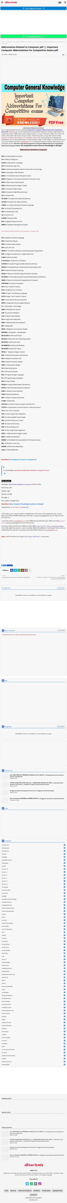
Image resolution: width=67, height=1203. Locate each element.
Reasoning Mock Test (34, 1010)
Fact (34, 917)
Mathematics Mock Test (34, 974)
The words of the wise (34, 1049)
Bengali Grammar (34, 860)
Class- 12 (34, 884)
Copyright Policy (57, 1190)
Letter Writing (34, 962)
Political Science (34, 998)
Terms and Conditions (24, 1190)
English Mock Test (34, 905)
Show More (60, 726)
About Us (13, 1190)
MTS (34, 980)
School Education (34, 1025)
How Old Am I (34, 944)
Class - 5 (34, 875)
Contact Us (33, 1195)
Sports (34, 1034)
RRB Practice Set (34, 1022)
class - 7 (34, 878)
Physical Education (34, 995)
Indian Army (34, 947)
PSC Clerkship (34, 1001)
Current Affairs (34, 890)
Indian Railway (34, 950)
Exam (34, 914)
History (34, 938)
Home (3, 42)
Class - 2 (34, 872)
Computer (9, 42)
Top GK (34, 1052)
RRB (34, 1019)
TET (34, 1046)
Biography (34, 863)
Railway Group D (34, 1007)
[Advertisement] (33, 22)
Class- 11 (34, 881)
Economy (34, 893)
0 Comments (61, 630)
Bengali (34, 857)
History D (34, 941)
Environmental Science (34, 908)
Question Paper (34, 1004)
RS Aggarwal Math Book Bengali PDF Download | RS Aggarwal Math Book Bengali (32, 790)
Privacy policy (46, 1190)
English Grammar (34, 902)
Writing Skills (34, 1064)
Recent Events (34, 1013)
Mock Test (34, 977)
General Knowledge (34, 923)
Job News (34, 953)
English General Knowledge (34, 899)
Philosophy (34, 992)
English (34, 896)
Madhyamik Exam (34, 968)
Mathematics (34, 971)
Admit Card (34, 845)
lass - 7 (34, 959)
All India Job (34, 848)
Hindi (34, 935)
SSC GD (34, 1040)
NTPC (34, 983)
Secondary (34, 1031)
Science (34, 1028)
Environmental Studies (34, 911)
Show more (60, 588)
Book (34, 866)
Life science (34, 965)
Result (34, 1016)
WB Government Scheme (34, 1055)
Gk (34, 932)
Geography (34, 926)
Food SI (34, 920)
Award (34, 854)
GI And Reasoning (34, 929)
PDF (34, 989)
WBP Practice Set (34, 1061)
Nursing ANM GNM (34, 986)
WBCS (34, 1058)
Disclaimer (37, 1190)
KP (34, 956)
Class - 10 (34, 869)
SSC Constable (34, 1037)
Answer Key (34, 851)
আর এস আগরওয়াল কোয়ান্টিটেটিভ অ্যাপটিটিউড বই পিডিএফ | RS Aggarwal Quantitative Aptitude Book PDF (37, 798)
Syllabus (34, 1043)
